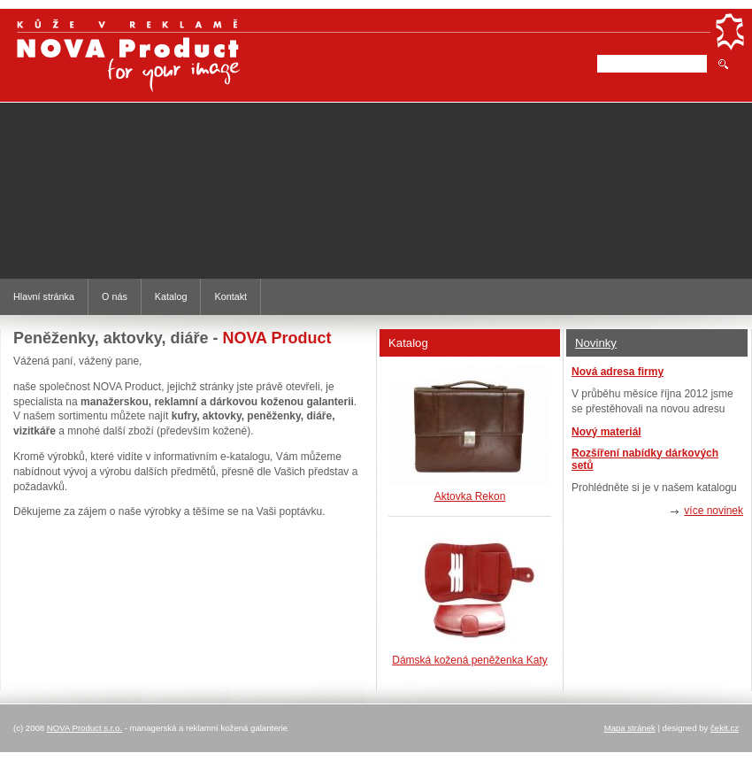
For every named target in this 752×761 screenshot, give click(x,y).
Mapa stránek (630, 728)
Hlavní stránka (43, 296)
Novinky (596, 343)
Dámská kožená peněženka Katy (469, 660)
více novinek (713, 510)
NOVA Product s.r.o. (84, 728)
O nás (114, 296)
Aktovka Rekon (470, 496)
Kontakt (230, 296)
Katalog (171, 296)
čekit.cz (724, 728)
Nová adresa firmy (618, 371)
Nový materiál (606, 432)
